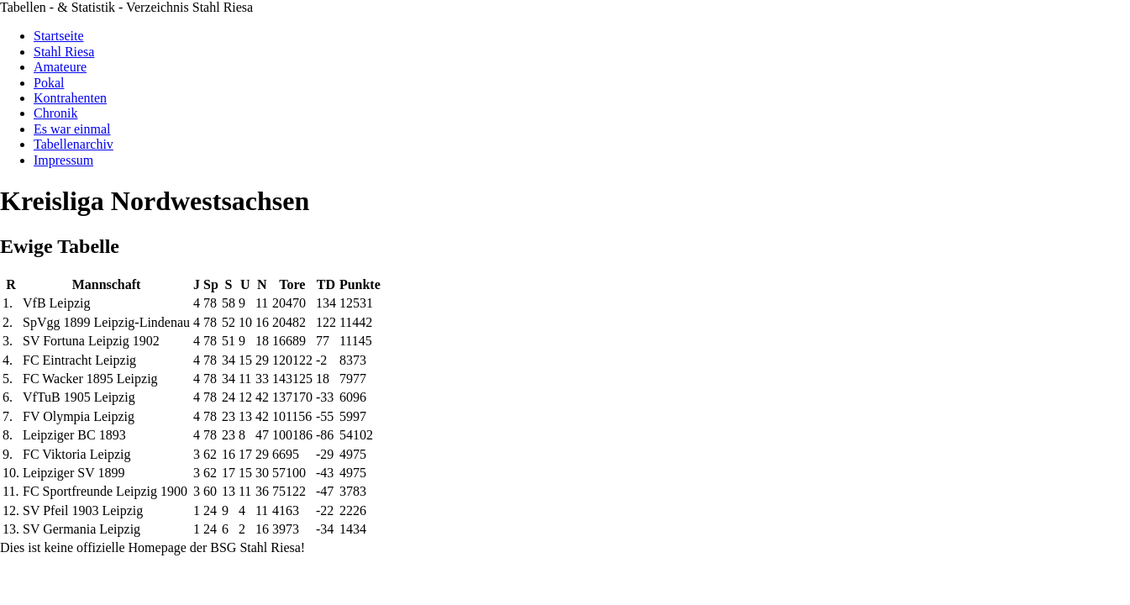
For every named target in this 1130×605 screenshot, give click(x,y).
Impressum (63, 160)
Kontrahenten (70, 98)
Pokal (49, 83)
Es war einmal (72, 129)
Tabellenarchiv (73, 144)
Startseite (59, 36)
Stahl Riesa (64, 52)
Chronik (55, 113)
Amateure (60, 67)
